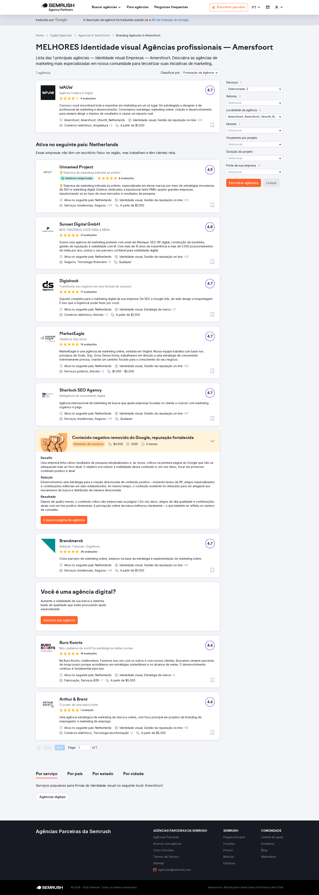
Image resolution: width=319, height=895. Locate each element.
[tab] (46, 774)
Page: (72, 747)
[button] (256, 7)
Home (40, 35)
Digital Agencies (61, 35)
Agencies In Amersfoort (94, 35)
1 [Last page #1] (96, 747)
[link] (138, 7)
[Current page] (83, 747)
